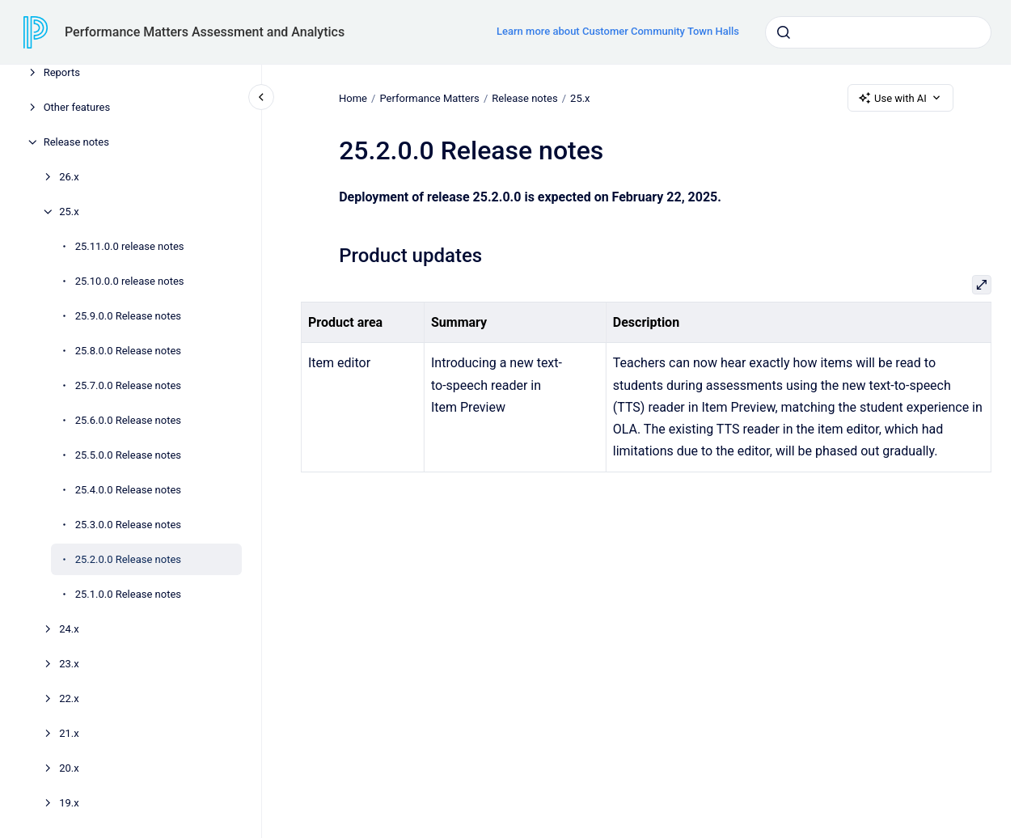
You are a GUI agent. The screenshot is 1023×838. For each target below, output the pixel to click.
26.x (69, 177)
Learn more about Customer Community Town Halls (618, 31)
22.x (69, 698)
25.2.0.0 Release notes (128, 559)
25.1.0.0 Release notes (128, 594)
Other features (77, 107)
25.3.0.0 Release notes (128, 524)
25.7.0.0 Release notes (128, 385)
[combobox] (878, 32)
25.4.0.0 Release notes (128, 490)
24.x (69, 629)
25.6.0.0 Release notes (128, 420)
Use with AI (900, 97)
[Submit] (784, 32)
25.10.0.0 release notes (129, 281)
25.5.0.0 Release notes (128, 455)
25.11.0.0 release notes (129, 246)
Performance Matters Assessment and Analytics (205, 32)
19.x (69, 803)
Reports (62, 72)
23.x (69, 664)
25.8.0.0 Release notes (128, 351)
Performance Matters (429, 97)
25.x (69, 211)
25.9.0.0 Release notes (128, 316)
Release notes (76, 142)
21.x (69, 733)
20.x (69, 768)
